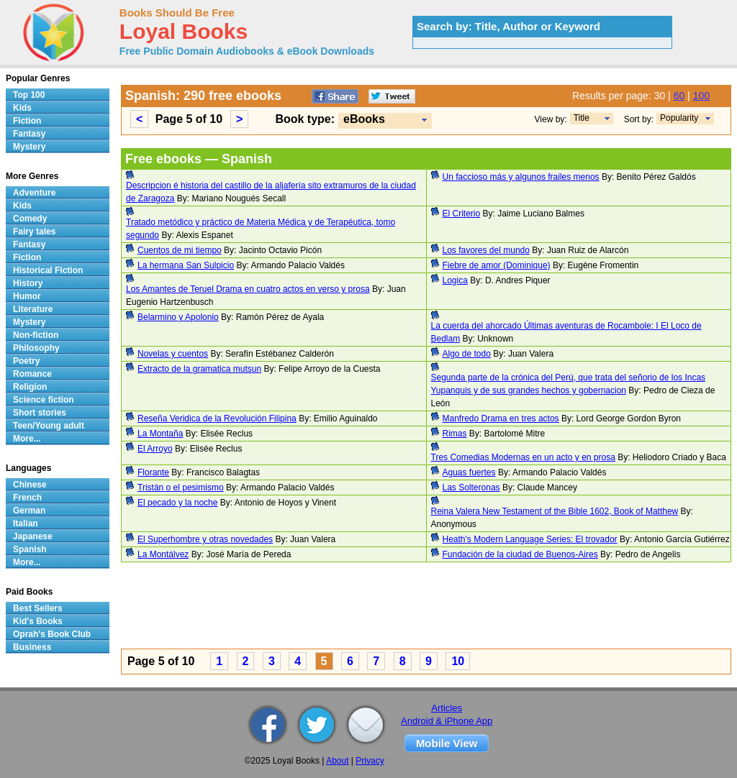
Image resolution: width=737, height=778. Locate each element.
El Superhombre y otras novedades (205, 539)
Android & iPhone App (446, 720)
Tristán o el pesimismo (180, 487)
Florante (153, 472)
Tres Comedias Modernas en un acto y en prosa (523, 457)
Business (32, 647)
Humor (27, 296)
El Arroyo (155, 449)
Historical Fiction (48, 270)
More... (27, 439)
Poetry (26, 361)
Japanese (33, 536)
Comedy (30, 219)
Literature (33, 309)
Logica (455, 280)
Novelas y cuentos (172, 354)
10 (457, 661)
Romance (32, 374)
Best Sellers (38, 608)
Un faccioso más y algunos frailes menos (521, 177)
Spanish (30, 549)
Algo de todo (467, 354)
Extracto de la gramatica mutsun (199, 369)
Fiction (27, 121)
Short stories (39, 413)
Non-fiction (35, 335)
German (29, 510)
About (337, 761)
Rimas (455, 434)
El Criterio (462, 214)
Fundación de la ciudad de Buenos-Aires (520, 554)
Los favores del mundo (486, 250)
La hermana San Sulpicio (185, 265)
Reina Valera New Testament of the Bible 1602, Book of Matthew (555, 511)
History (27, 283)
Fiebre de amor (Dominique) (497, 265)
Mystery (29, 147)
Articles (446, 708)
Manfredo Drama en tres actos (501, 418)
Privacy (370, 761)
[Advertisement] (426, 607)
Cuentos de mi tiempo (179, 250)
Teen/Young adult (48, 426)
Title (581, 118)
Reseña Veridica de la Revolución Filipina (217, 418)
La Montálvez (163, 554)
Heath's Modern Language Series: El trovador (530, 539)
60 (679, 95)
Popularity (679, 118)
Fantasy (29, 134)
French (27, 498)
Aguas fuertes (469, 472)
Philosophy (36, 348)
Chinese (30, 485)
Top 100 (29, 95)
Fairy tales (34, 231)
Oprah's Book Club (52, 634)
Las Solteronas (471, 487)
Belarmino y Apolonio (178, 317)
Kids (22, 108)
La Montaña (160, 434)
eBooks (364, 119)
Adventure (34, 193)
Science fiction (43, 400)
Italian (25, 523)
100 (701, 95)
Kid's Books (38, 621)
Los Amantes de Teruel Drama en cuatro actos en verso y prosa (248, 289)
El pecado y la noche (177, 503)
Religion (30, 387)
